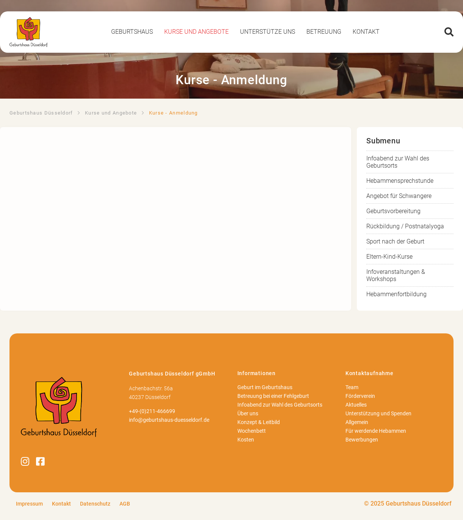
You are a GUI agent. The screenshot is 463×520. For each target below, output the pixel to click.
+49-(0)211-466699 (152, 411)
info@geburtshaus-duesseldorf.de (169, 420)
